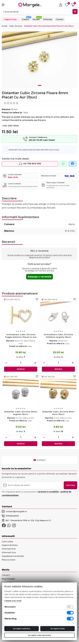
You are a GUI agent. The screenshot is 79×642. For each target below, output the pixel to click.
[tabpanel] (39, 59)
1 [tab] (39, 85)
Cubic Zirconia (15, 26)
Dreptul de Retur (10, 545)
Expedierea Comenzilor (13, 556)
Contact (59, 19)
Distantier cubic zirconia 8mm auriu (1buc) (58, 412)
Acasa (4, 26)
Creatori (25, 19)
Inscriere (70, 485)
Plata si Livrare (8, 559)
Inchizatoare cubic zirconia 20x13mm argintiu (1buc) (58, 335)
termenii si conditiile (48, 492)
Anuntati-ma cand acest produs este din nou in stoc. (33, 149)
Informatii (47, 19)
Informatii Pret (9, 549)
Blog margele (8, 578)
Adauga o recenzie (39, 276)
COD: (4, 126)
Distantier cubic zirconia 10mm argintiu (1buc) (20, 412)
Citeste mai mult (12, 600)
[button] (6, 5)
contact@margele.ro (14, 511)
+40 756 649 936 (30, 163)
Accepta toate (57, 628)
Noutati (36, 19)
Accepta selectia (21, 628)
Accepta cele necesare (39, 635)
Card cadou (7, 541)
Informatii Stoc (9, 552)
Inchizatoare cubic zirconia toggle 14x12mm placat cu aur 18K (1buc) (21, 336)
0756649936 (10, 516)
